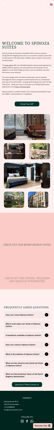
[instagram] (22, 421)
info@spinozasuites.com (13, 410)
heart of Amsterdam (22, 87)
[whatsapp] (32, 421)
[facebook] (27, 421)
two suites (9, 65)
